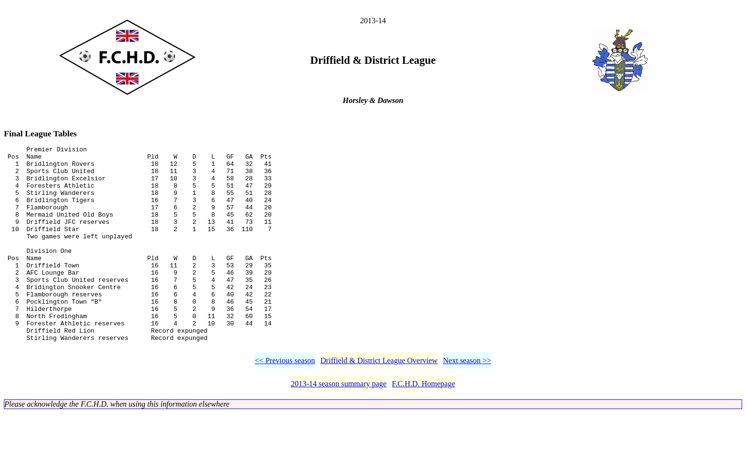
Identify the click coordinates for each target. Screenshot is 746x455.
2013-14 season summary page (339, 426)
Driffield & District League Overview (379, 402)
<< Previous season (285, 402)
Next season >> (467, 402)
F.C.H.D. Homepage (423, 426)
